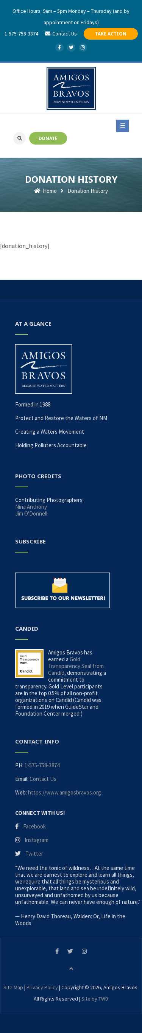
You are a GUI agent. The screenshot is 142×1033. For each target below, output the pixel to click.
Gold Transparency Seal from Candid (76, 666)
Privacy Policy (42, 987)
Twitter (34, 853)
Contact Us (43, 778)
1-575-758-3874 (21, 33)
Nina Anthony (31, 506)
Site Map (13, 987)
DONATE (48, 138)
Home (45, 190)
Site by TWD (94, 998)
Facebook (34, 826)
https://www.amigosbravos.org (64, 792)
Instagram (36, 840)
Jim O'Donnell (31, 513)
